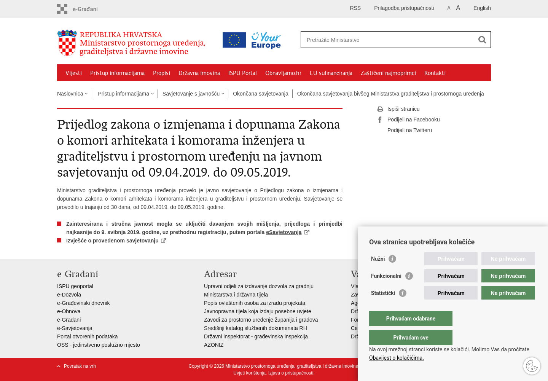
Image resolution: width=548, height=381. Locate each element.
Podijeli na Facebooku (408, 119)
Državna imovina (199, 73)
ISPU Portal (242, 73)
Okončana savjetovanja (260, 94)
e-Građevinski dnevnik (83, 303)
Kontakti (435, 73)
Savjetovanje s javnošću (191, 94)
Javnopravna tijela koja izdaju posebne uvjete (257, 311)
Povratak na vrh (80, 366)
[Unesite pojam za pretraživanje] (363, 39)
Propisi (161, 73)
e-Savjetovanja (74, 328)
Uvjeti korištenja (249, 373)
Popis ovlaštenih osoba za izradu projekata (254, 303)
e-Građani (69, 320)
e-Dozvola (69, 295)
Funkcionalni (386, 291)
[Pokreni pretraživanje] (482, 39)
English (482, 8)
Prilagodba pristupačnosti (404, 8)
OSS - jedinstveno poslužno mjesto (98, 345)
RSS (355, 8)
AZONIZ (213, 345)
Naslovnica (70, 94)
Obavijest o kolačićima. (396, 358)
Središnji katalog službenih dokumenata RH (255, 328)
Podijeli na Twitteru (404, 130)
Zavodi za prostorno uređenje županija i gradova (261, 320)
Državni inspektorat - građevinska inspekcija (256, 336)
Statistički (383, 308)
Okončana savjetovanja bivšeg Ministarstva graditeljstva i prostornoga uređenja (390, 94)
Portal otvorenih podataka (87, 336)
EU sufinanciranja (331, 73)
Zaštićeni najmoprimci (388, 73)
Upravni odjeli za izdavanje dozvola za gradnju (259, 286)
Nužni (378, 274)
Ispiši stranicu (398, 109)
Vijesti (73, 73)
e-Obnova (68, 311)
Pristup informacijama (117, 73)
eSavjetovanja (283, 232)
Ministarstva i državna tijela (236, 295)
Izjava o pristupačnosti (291, 373)
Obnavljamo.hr (283, 73)
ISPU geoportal (75, 286)
